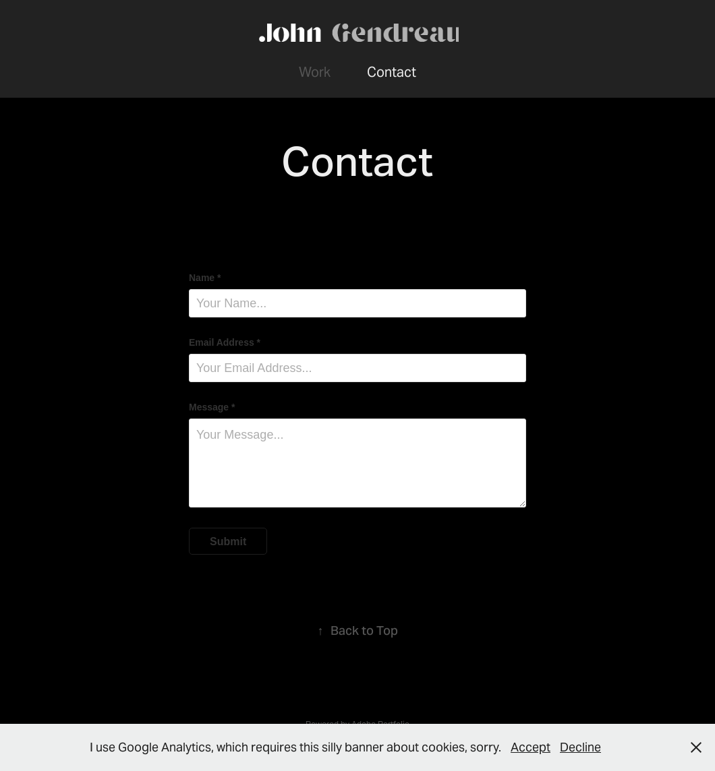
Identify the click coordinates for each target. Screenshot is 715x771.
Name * (205, 277)
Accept (530, 747)
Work (315, 72)
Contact (391, 72)
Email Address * (224, 342)
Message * (212, 407)
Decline (580, 747)
